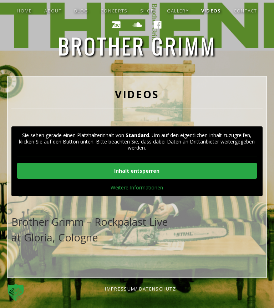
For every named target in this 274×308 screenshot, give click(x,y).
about (53, 10)
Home (24, 10)
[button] (15, 292)
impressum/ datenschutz (140, 289)
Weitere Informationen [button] (137, 187)
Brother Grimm (137, 46)
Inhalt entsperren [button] (136, 170)
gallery (178, 10)
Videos (211, 10)
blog (81, 10)
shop (147, 10)
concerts (114, 10)
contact (245, 10)
